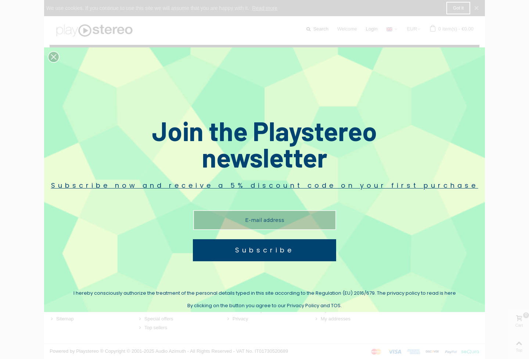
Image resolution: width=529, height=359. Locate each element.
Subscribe (264, 250)
